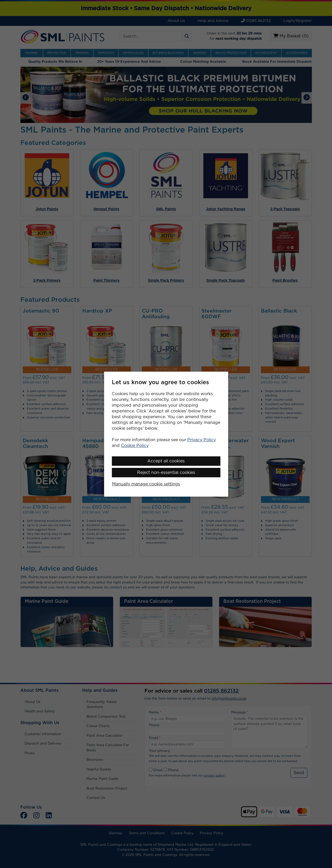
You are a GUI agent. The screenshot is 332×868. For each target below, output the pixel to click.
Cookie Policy (135, 446)
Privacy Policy (201, 440)
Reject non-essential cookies (166, 472)
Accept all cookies (166, 461)
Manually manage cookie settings (146, 484)
